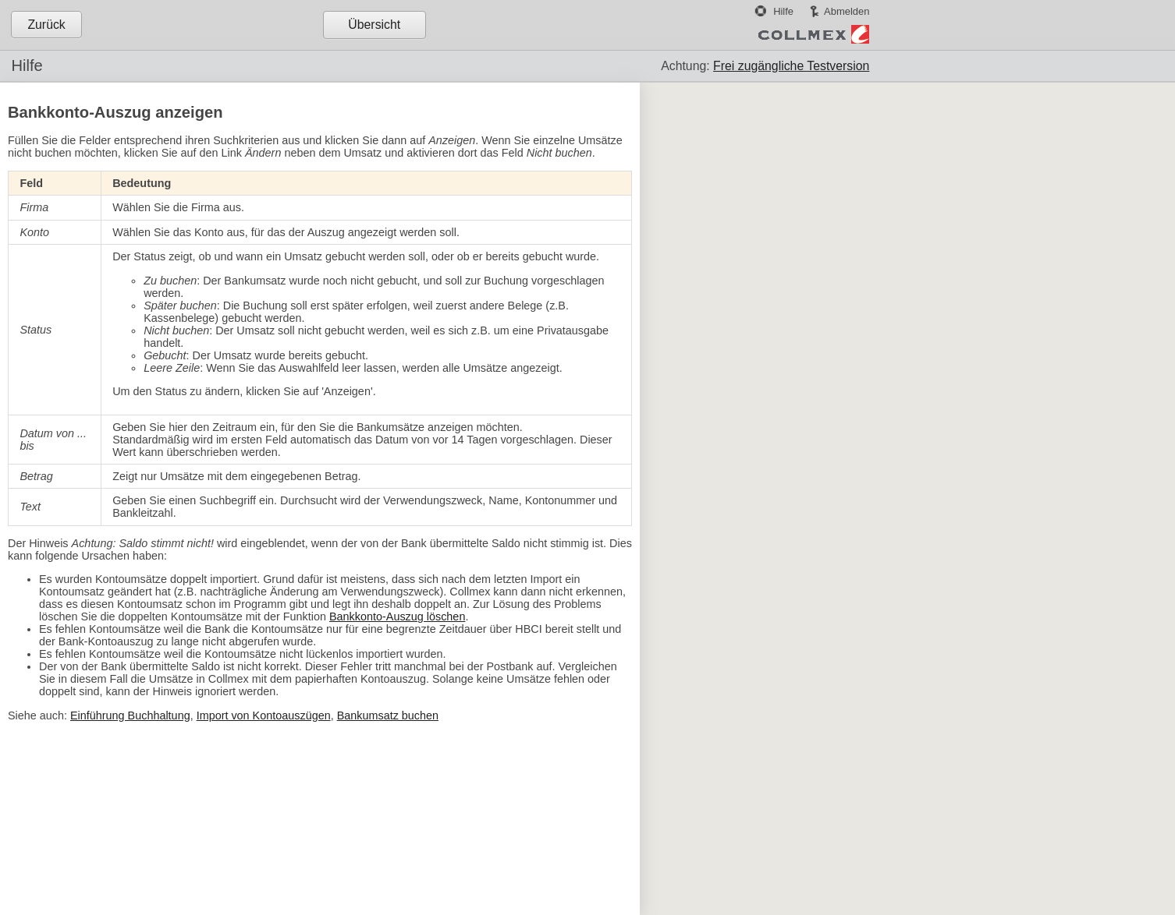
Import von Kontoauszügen (264, 715)
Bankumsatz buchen (387, 715)
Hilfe (783, 11)
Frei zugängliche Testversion (791, 65)
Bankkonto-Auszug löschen (397, 616)
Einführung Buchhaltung (130, 715)
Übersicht (374, 24)
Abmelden (846, 11)
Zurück (46, 24)
